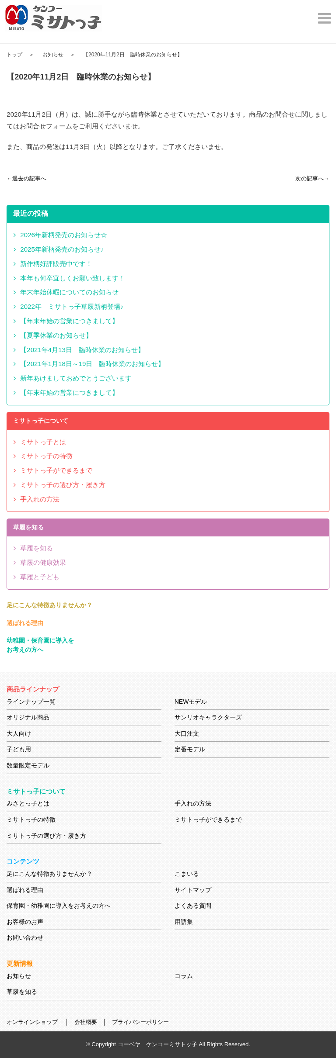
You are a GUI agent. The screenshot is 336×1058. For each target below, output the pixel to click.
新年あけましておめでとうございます (76, 378)
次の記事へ (309, 178)
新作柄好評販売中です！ (56, 263)
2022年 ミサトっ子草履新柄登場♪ (71, 306)
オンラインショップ (32, 1022)
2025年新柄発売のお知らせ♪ (62, 249)
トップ (14, 55)
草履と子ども (40, 577)
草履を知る (36, 548)
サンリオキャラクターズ (208, 717)
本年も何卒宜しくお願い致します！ (72, 278)
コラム (184, 975)
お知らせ (52, 55)
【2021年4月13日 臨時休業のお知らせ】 (82, 349)
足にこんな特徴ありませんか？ (49, 605)
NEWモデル (191, 701)
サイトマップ (193, 889)
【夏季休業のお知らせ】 (56, 335)
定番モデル (190, 749)
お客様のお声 (25, 921)
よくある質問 (193, 905)
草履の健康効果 (43, 562)
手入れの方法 (40, 499)
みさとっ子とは (28, 803)
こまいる (187, 873)
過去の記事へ (29, 178)
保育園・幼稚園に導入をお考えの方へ (59, 905)
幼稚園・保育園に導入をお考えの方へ (40, 645)
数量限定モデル (28, 765)
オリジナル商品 (28, 717)
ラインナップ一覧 (31, 701)
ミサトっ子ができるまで (56, 470)
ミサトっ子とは (43, 442)
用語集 (184, 921)
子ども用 (19, 749)
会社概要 (85, 1022)
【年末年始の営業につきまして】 (69, 321)
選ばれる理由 (25, 622)
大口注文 (187, 733)
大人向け (19, 733)
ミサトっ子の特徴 (46, 456)
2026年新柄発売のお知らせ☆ (63, 235)
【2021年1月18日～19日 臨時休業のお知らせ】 (92, 363)
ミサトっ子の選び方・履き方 (62, 484)
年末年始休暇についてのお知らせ (69, 292)
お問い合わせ (25, 937)
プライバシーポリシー (140, 1022)
